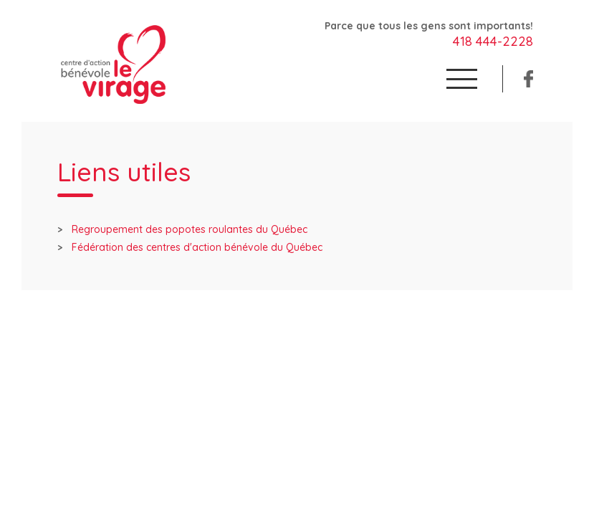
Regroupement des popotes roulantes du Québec (189, 229)
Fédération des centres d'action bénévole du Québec (197, 247)
